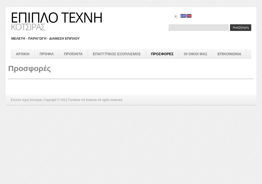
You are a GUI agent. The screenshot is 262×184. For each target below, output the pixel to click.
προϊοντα (73, 54)
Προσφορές (162, 54)
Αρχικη (22, 54)
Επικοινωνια (229, 54)
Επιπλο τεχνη (56, 17)
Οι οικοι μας (195, 54)
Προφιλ (47, 54)
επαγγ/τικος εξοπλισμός (117, 54)
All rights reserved (110, 100)
